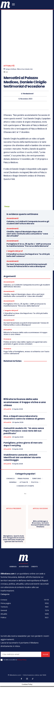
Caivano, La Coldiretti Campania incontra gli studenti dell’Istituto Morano (28, 262)
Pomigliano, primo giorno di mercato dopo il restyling (23, 484)
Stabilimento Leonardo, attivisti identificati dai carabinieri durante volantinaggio (22, 497)
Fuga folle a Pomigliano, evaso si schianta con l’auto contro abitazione (26, 392)
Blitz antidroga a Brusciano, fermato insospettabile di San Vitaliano (40, 563)
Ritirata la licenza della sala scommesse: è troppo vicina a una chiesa (25, 373)
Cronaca (7, 379)
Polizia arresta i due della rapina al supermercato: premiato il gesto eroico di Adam (25, 383)
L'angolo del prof (15, 291)
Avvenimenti (12, 258)
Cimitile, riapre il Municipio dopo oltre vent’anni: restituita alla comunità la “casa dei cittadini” (27, 273)
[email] (21, 694)
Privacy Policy (21, 700)
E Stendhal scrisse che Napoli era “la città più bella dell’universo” (28, 295)
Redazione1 (28, 134)
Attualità (9, 106)
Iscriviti (45, 694)
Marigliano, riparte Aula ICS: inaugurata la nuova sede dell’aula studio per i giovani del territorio (13, 578)
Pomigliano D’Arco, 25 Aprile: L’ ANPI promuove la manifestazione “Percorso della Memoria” (29, 285)
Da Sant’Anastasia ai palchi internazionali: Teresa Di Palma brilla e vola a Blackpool (27, 305)
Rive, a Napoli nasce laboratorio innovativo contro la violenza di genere (24, 457)
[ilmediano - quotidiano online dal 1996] (5, 4)
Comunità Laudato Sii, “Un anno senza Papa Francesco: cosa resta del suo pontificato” (24, 471)
